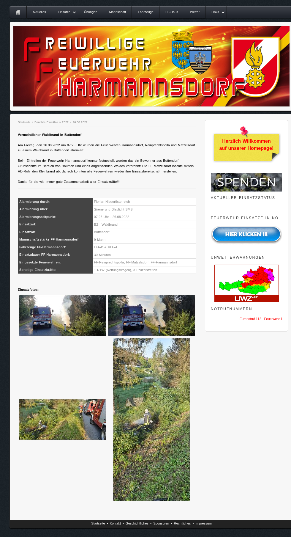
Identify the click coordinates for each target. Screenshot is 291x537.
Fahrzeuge (146, 12)
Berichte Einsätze (46, 122)
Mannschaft (117, 12)
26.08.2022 (79, 122)
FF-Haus (171, 12)
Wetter (195, 12)
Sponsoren (161, 523)
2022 (65, 122)
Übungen (90, 12)
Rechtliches (182, 523)
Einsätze (64, 12)
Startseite (24, 122)
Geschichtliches (137, 523)
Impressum (203, 523)
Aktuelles (39, 12)
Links (215, 12)
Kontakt (115, 523)
